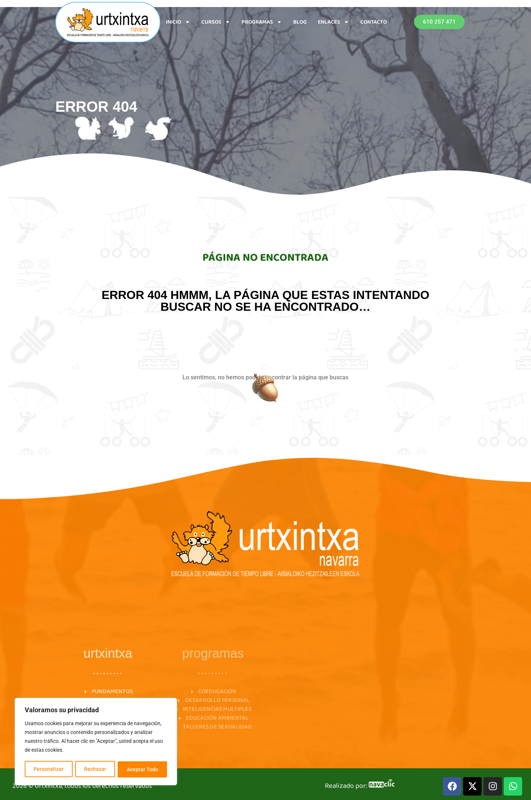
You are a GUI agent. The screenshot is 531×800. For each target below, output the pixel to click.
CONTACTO (373, 22)
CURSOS (215, 21)
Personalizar (48, 769)
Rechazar (95, 769)
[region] (96, 742)
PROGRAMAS (262, 21)
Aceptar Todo (142, 769)
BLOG (300, 22)
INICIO (178, 21)
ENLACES (333, 21)
